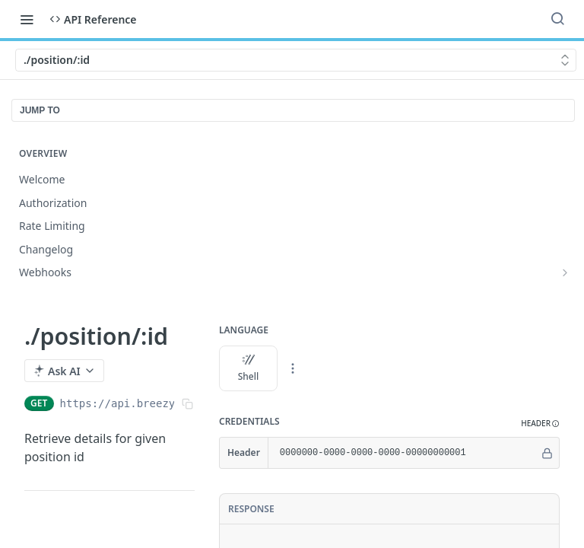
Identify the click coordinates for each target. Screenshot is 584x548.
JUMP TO (40, 110)
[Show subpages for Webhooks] (565, 272)
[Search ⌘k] (557, 19)
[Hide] (547, 452)
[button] (540, 423)
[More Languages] (292, 368)
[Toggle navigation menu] (26, 19)
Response (251, 508)
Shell (248, 368)
